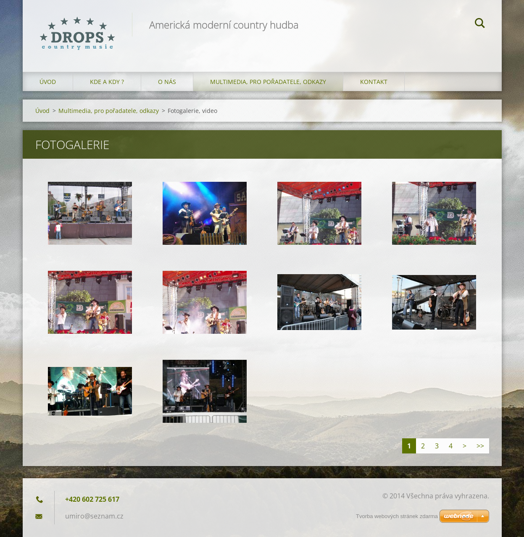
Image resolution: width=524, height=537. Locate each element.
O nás (167, 82)
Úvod (47, 82)
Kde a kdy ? (107, 82)
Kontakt (373, 82)
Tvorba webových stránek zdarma (397, 516)
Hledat (480, 24)
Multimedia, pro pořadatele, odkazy (268, 82)
